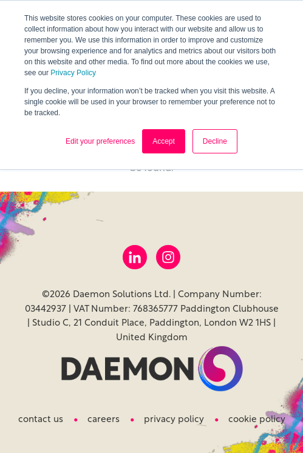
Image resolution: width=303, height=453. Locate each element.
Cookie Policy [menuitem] (256, 419)
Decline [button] (215, 141)
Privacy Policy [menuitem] (174, 419)
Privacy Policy (73, 73)
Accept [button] (163, 141)
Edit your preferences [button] (100, 141)
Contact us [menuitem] (40, 419)
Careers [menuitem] (103, 419)
